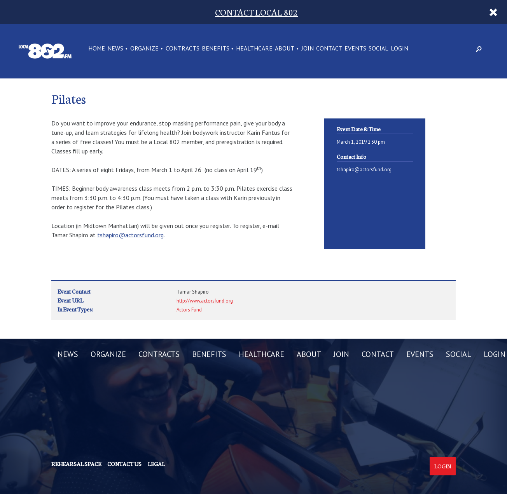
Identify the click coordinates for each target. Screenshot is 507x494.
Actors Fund (189, 309)
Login (442, 466)
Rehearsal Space (76, 464)
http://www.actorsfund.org (205, 300)
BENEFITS (215, 48)
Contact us (124, 464)
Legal (156, 464)
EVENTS (355, 48)
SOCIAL (378, 48)
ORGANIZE (144, 48)
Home (96, 48)
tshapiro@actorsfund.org (130, 235)
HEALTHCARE (254, 48)
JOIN (307, 48)
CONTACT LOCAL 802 (256, 12)
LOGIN (399, 48)
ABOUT (284, 48)
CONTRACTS (182, 48)
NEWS (115, 48)
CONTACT (329, 48)
